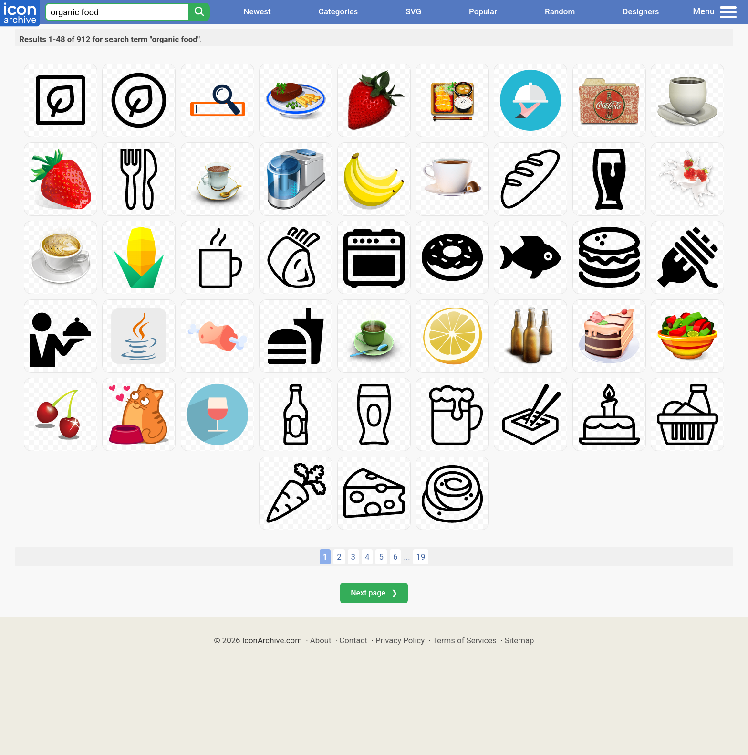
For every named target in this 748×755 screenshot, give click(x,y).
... (407, 557)
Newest (256, 11)
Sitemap (519, 640)
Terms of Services (465, 640)
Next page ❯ (374, 592)
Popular (483, 11)
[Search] (199, 12)
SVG (413, 11)
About (321, 640)
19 (421, 557)
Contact (353, 640)
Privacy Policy (400, 640)
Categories (338, 11)
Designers (641, 11)
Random (560, 11)
